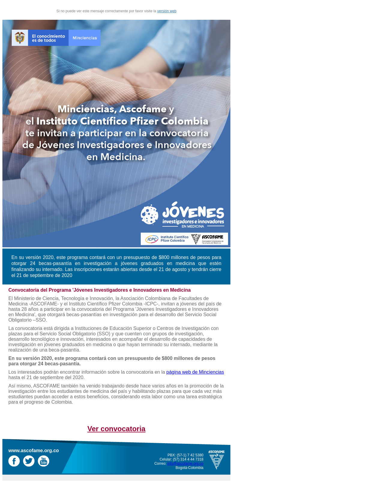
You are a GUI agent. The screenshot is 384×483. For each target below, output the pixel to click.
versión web (166, 11)
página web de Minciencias (195, 372)
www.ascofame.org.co (33, 450)
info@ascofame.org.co (185, 463)
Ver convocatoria (116, 429)
